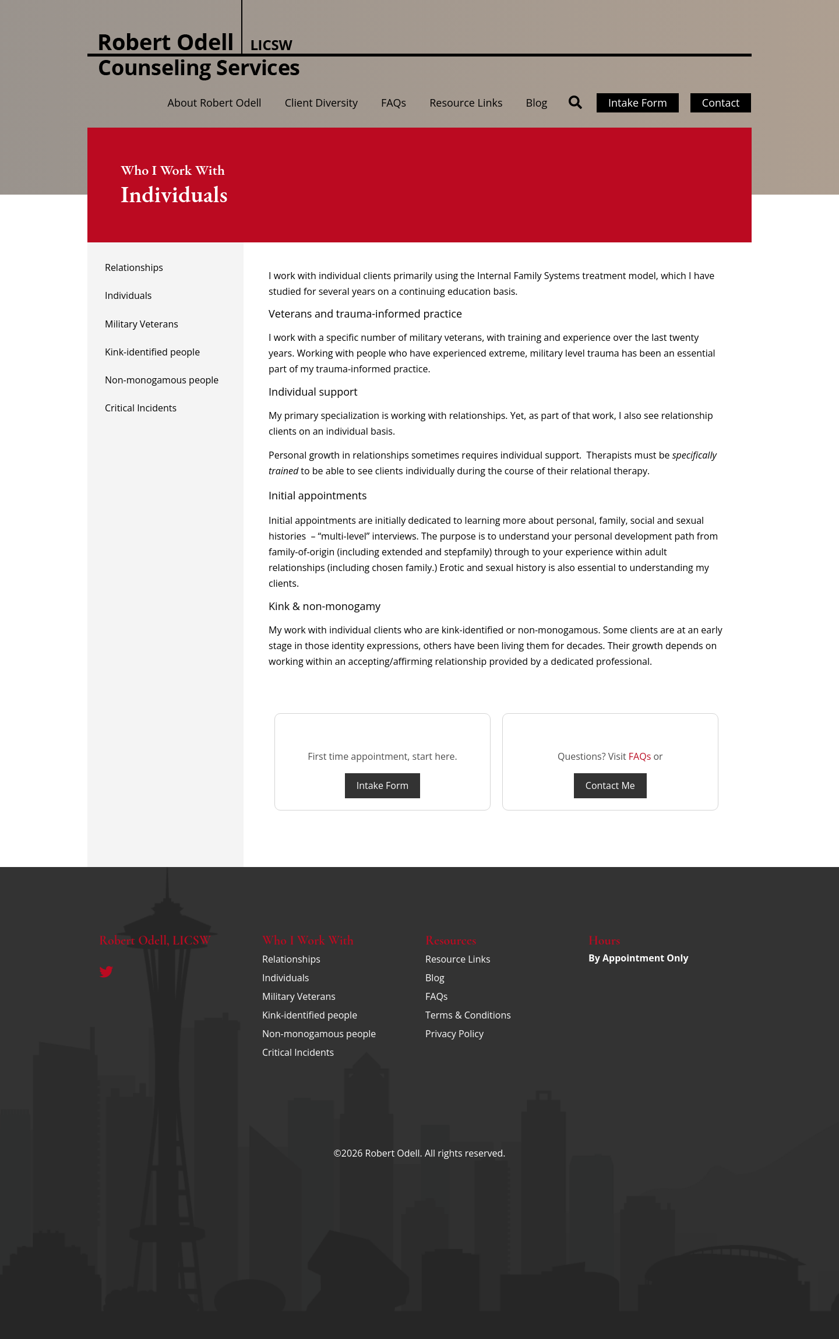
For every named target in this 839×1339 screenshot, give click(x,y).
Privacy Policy (454, 1034)
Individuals (128, 295)
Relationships (134, 267)
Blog (537, 103)
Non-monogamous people (161, 379)
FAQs (393, 103)
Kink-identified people (152, 352)
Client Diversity (321, 103)
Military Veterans (141, 324)
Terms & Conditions (468, 1015)
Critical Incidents (141, 407)
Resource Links (465, 103)
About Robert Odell (215, 103)
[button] (575, 102)
